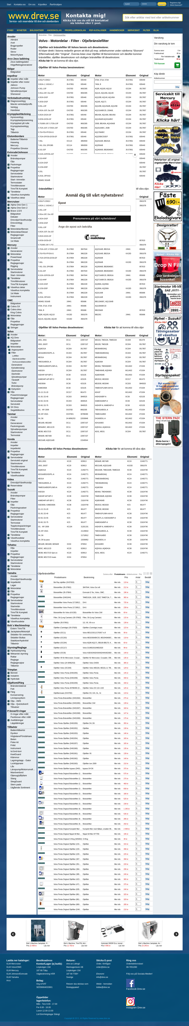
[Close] (135, 154)
